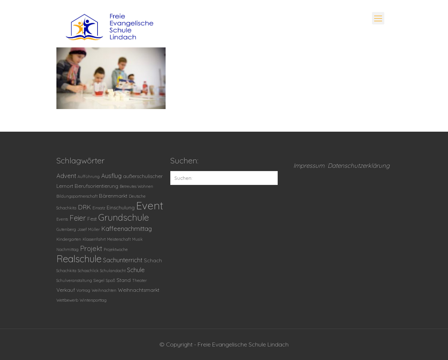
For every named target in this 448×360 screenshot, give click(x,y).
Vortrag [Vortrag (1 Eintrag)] (83, 290)
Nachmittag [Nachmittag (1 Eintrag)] (67, 249)
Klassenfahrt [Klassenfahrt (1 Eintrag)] (94, 239)
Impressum (308, 165)
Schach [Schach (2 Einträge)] (153, 260)
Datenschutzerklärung (359, 165)
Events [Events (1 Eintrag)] (62, 219)
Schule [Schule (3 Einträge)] (136, 270)
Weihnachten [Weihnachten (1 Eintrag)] (104, 290)
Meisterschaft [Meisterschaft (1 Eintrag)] (119, 239)
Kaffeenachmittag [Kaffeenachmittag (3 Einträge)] (126, 228)
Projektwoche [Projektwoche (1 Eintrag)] (116, 249)
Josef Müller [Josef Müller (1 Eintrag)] (89, 229)
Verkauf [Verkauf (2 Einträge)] (65, 290)
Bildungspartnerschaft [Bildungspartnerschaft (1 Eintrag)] (77, 196)
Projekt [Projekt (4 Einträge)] (91, 248)
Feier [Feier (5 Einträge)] (78, 217)
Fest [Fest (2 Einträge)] (92, 219)
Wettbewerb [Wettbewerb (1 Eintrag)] (67, 300)
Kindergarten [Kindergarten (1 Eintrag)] (68, 239)
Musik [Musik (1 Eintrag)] (137, 239)
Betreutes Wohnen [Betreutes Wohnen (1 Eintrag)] (136, 186)
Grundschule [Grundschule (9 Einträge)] (123, 217)
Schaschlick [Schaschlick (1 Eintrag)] (88, 270)
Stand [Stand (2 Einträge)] (123, 280)
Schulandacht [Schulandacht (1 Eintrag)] (113, 270)
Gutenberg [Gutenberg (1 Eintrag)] (66, 229)
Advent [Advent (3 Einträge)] (66, 175)
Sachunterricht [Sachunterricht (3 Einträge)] (122, 260)
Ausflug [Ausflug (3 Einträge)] (111, 175)
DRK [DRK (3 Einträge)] (84, 207)
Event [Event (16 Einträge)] (149, 205)
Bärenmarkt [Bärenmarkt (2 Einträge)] (113, 196)
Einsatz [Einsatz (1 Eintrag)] (98, 207)
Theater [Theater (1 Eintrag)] (139, 280)
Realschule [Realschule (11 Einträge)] (79, 259)
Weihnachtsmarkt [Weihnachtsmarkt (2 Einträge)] (138, 290)
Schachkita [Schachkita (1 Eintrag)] (66, 270)
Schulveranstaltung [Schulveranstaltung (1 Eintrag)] (74, 280)
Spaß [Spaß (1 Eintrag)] (110, 280)
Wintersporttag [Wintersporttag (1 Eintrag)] (93, 300)
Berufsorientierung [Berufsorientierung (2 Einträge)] (96, 186)
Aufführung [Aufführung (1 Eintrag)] (89, 176)
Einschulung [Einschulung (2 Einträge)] (121, 207)
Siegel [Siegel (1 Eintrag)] (99, 280)
